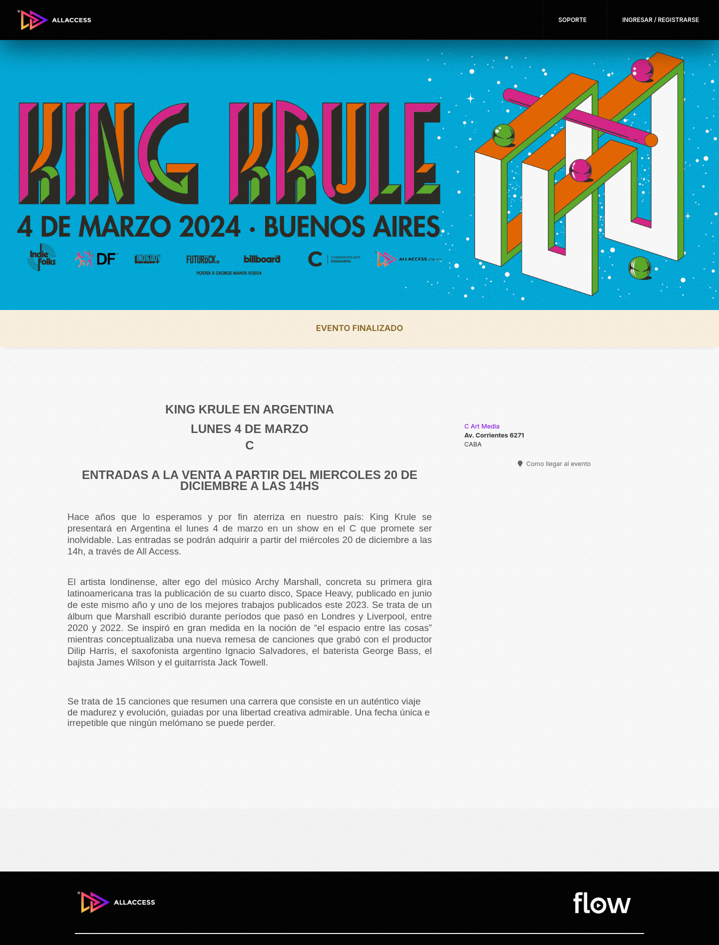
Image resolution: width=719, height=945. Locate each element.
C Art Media (482, 426)
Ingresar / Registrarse (660, 20)
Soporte (572, 20)
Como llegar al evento (554, 464)
